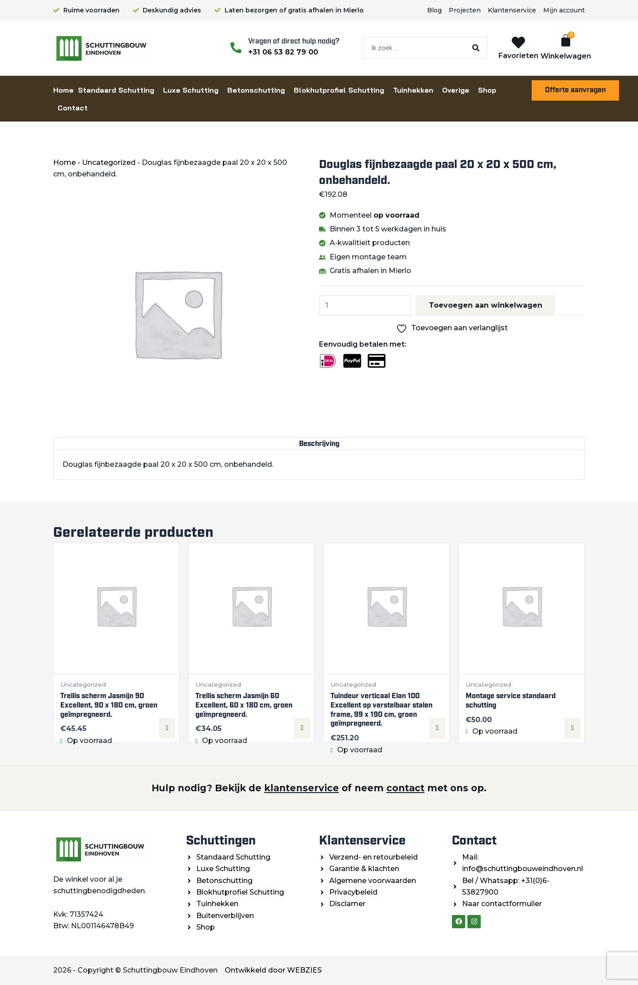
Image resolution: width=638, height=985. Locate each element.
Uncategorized (109, 162)
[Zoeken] (476, 48)
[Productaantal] (365, 305)
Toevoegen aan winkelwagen (486, 305)
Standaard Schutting (116, 90)
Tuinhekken (413, 90)
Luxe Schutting (190, 90)
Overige (455, 90)
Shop (487, 90)
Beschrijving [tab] (319, 443)
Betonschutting (256, 90)
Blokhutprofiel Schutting (339, 90)
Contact (73, 107)
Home (63, 90)
